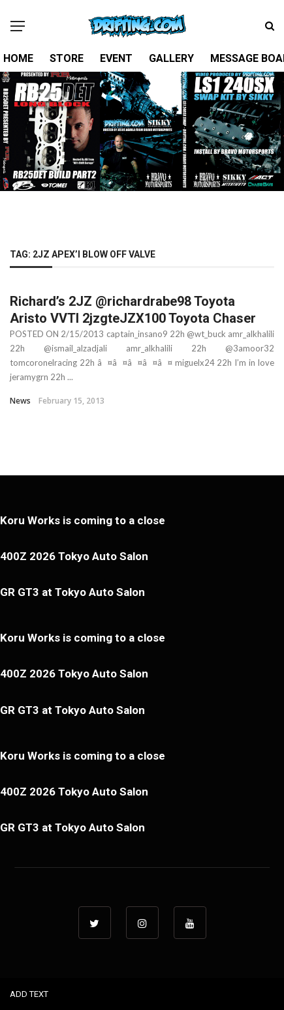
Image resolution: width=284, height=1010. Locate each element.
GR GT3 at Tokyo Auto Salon (72, 592)
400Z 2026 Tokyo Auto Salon (74, 556)
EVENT (116, 58)
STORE (67, 58)
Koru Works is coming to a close (82, 520)
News (20, 400)
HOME (18, 58)
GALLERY (171, 58)
